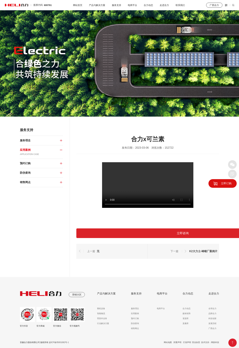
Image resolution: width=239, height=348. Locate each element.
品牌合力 (212, 313)
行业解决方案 (103, 323)
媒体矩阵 (187, 313)
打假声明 (187, 342)
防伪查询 (135, 323)
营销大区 (76, 294)
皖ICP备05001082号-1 (58, 342)
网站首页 (77, 5)
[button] (110, 107)
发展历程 (212, 323)
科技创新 (212, 318)
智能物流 (101, 313)
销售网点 (135, 328)
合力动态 (148, 5)
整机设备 (101, 308)
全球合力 (212, 308)
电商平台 (132, 5)
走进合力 (164, 5)
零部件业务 (102, 318)
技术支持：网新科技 (210, 342)
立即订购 (226, 183)
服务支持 (116, 5)
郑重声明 (177, 342)
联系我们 (180, 5)
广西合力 (212, 328)
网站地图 (168, 342)
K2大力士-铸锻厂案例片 (203, 251)
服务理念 (135, 308)
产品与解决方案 (97, 5)
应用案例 (135, 313)
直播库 (186, 323)
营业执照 (196, 342)
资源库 (186, 318)
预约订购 (135, 318)
